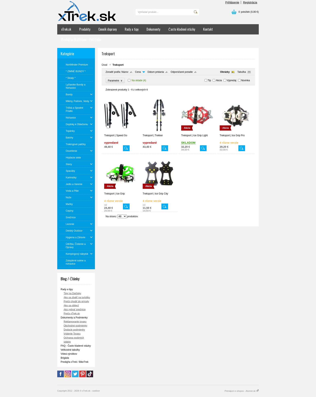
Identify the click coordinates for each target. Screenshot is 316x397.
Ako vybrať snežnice (75, 309)
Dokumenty (153, 29)
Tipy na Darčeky (72, 293)
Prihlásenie (232, 2)
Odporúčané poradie (182, 72)
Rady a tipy (131, 29)
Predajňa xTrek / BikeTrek (74, 362)
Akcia (219, 80)
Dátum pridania (156, 72)
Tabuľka (241, 72)
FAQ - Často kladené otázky (76, 345)
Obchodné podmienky (75, 325)
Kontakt (208, 29)
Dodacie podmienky (74, 329)
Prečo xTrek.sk (72, 313)
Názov (125, 72)
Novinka (245, 80)
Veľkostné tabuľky (70, 349)
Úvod (104, 64)
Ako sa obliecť (71, 305)
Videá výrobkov (69, 353)
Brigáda (65, 357)
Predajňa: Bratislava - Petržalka (81, 39)
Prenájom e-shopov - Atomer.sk (242, 391)
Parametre (115, 80)
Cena (138, 72)
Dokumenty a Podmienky (74, 317)
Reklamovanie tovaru (75, 321)
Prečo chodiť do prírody (76, 301)
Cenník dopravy (107, 29)
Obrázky (225, 72)
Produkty (84, 29)
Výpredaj (231, 80)
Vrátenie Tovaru (72, 333)
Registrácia (250, 2)
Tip (209, 80)
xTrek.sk (66, 29)
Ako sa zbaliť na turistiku (77, 297)
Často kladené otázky (181, 29)
